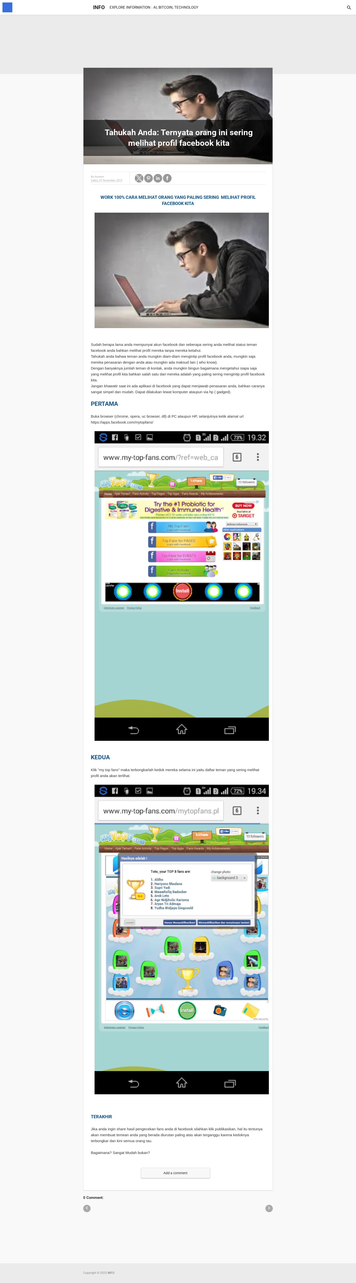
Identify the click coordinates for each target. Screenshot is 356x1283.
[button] (139, 178)
